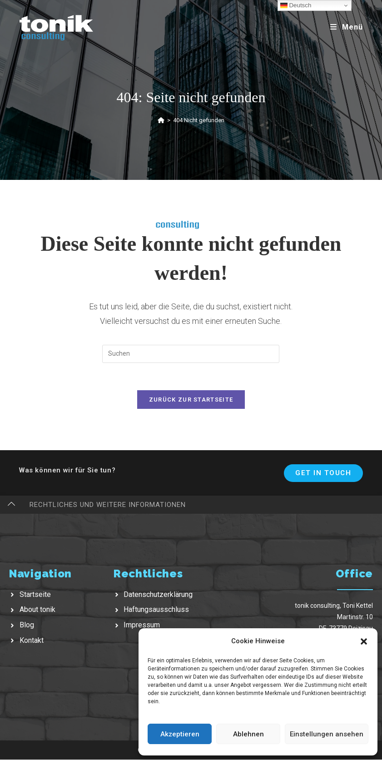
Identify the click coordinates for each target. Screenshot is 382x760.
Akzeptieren (179, 734)
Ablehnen (248, 734)
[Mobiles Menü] (346, 27)
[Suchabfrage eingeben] (190, 354)
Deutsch (296, 5)
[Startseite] (161, 120)
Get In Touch (323, 473)
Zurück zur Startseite (191, 400)
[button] (363, 641)
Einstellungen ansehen (326, 734)
